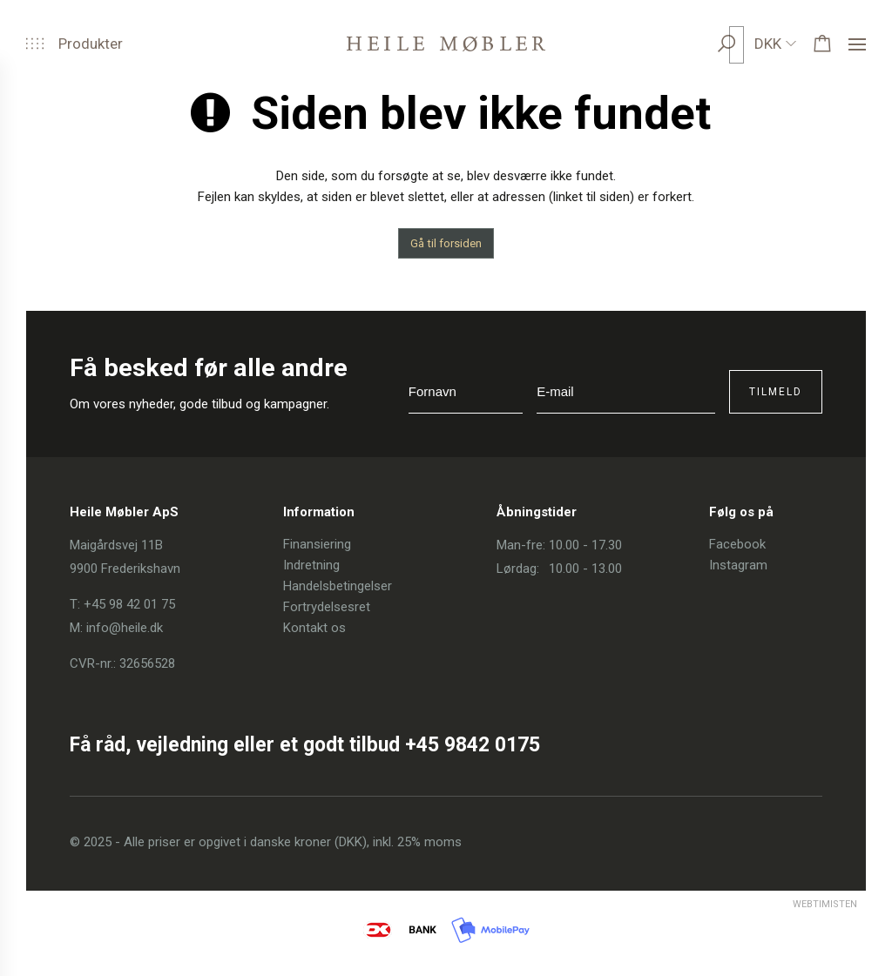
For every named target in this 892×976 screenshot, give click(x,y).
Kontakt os (314, 628)
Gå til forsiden (446, 243)
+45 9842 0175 (472, 745)
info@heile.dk (124, 628)
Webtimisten (793, 904)
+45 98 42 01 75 (129, 604)
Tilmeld (775, 392)
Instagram (738, 565)
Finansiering (317, 544)
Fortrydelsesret (326, 607)
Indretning (311, 565)
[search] (743, 43)
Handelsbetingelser (337, 586)
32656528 (147, 663)
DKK (767, 43)
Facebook (737, 544)
